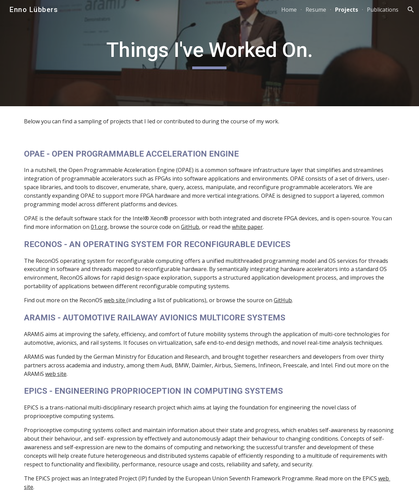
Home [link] (289, 9)
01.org (99, 227)
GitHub (190, 227)
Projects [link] (346, 9)
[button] (411, 9)
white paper (247, 227)
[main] (209, 53)
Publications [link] (382, 9)
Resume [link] (316, 9)
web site (115, 300)
